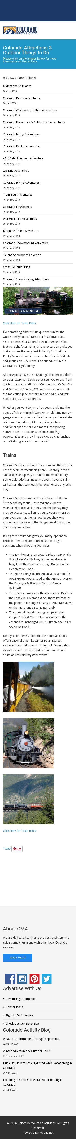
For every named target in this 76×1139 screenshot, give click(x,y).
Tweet (7, 848)
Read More (17, 958)
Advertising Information (21, 999)
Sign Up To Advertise (19, 1015)
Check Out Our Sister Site (22, 1023)
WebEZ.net (46, 1132)
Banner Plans (14, 1007)
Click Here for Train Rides (19, 323)
